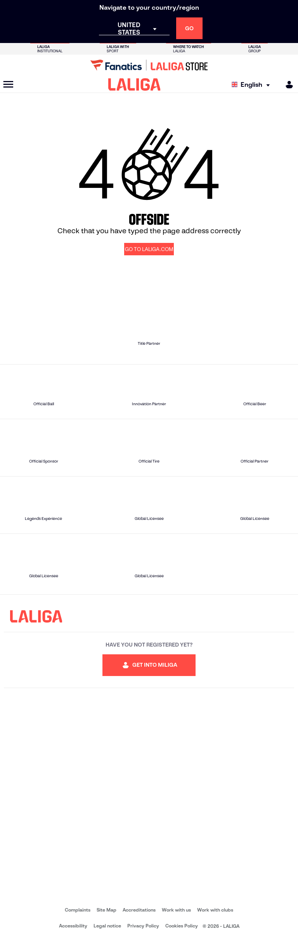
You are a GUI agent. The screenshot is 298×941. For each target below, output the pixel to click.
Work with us (176, 909)
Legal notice (107, 925)
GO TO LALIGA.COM (149, 249)
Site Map (106, 909)
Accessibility (73, 925)
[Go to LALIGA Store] (149, 65)
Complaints (77, 909)
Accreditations (139, 909)
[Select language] (252, 84)
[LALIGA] (134, 84)
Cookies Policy (181, 925)
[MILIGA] (287, 84)
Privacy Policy (143, 925)
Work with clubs (215, 909)
